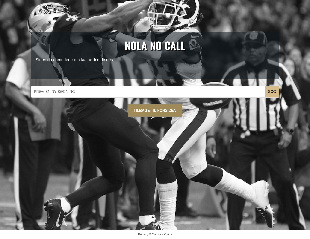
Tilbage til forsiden (155, 110)
